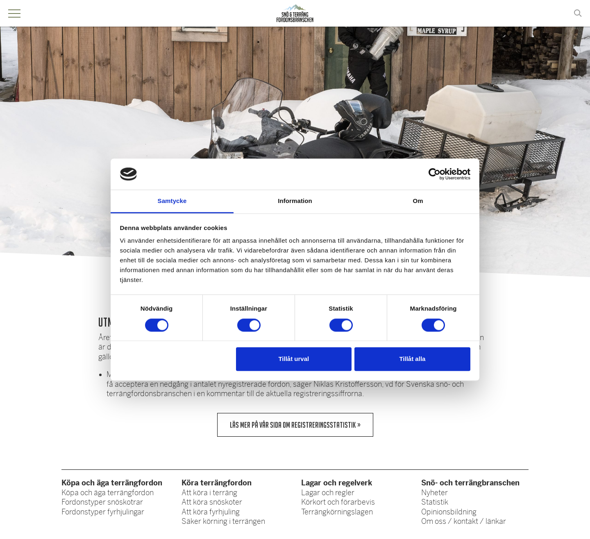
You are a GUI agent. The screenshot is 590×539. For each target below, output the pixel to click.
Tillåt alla (412, 359)
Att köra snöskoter (212, 502)
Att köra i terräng (209, 492)
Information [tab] (295, 201)
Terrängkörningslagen (337, 511)
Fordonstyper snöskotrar (102, 502)
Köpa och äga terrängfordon (107, 492)
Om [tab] (418, 201)
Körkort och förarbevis (338, 502)
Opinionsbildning (449, 511)
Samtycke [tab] (172, 201)
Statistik (434, 502)
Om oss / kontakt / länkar (463, 521)
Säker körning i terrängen (223, 521)
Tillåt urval (293, 359)
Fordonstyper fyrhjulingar (102, 511)
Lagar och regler (327, 492)
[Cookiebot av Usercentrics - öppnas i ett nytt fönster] (434, 174)
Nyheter (434, 492)
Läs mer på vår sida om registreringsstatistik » (295, 424)
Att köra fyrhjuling (211, 511)
